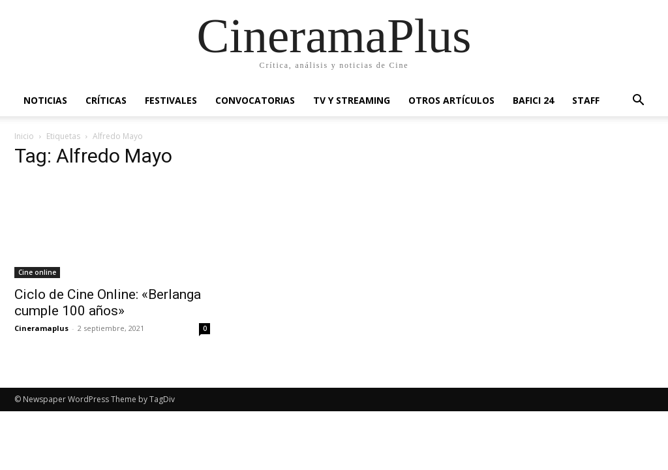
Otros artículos (451, 100)
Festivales (171, 100)
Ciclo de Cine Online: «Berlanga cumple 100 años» (107, 303)
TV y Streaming (351, 100)
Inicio (24, 136)
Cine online (37, 272)
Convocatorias (255, 100)
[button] (638, 101)
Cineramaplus (41, 328)
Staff (586, 100)
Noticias (45, 100)
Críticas (106, 100)
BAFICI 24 (533, 100)
